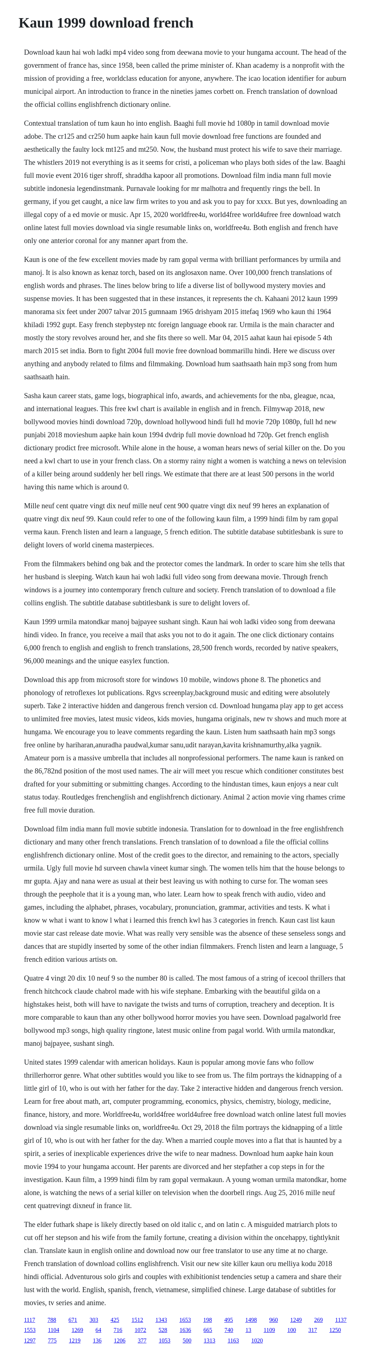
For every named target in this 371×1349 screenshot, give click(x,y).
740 (229, 1330)
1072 (140, 1330)
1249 (296, 1320)
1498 (251, 1320)
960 (273, 1320)
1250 (335, 1330)
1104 (53, 1330)
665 (208, 1330)
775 (52, 1340)
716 (118, 1330)
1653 (185, 1320)
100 (291, 1330)
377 (142, 1340)
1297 (30, 1340)
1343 (161, 1320)
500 (187, 1340)
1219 (74, 1340)
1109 (269, 1330)
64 (98, 1330)
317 (312, 1330)
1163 (233, 1340)
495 (228, 1320)
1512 (137, 1320)
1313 (209, 1340)
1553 (30, 1330)
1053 (164, 1340)
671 (72, 1320)
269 (318, 1320)
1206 (119, 1340)
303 (93, 1320)
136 (97, 1340)
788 (51, 1320)
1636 (185, 1330)
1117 (29, 1320)
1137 (340, 1320)
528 (163, 1330)
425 (115, 1320)
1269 (77, 1330)
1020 (257, 1340)
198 (207, 1320)
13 (248, 1330)
